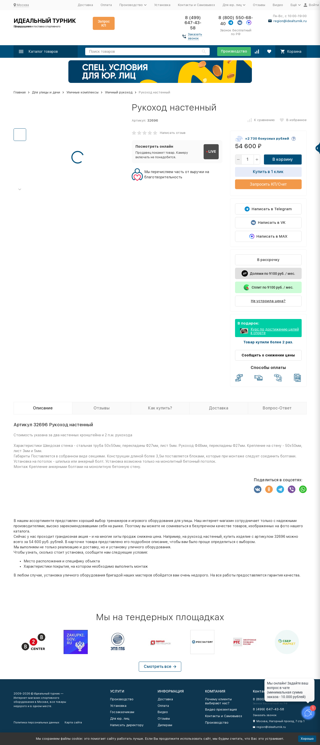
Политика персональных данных (36, 722)
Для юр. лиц (119, 718)
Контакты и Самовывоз (196, 5)
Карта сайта (73, 722)
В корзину (282, 159)
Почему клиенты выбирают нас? (218, 701)
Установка (162, 5)
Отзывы (259, 5)
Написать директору (127, 725)
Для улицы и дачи (46, 92)
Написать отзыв (173, 133)
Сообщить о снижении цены (268, 355)
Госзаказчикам (122, 712)
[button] (20, 189)
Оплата (106, 5)
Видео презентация (221, 709)
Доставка (85, 5)
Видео (278, 5)
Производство (234, 51)
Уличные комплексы (82, 92)
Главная (20, 92)
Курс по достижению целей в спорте (275, 331)
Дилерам (165, 725)
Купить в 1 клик (268, 171)
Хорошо (307, 738)
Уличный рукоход (118, 92)
